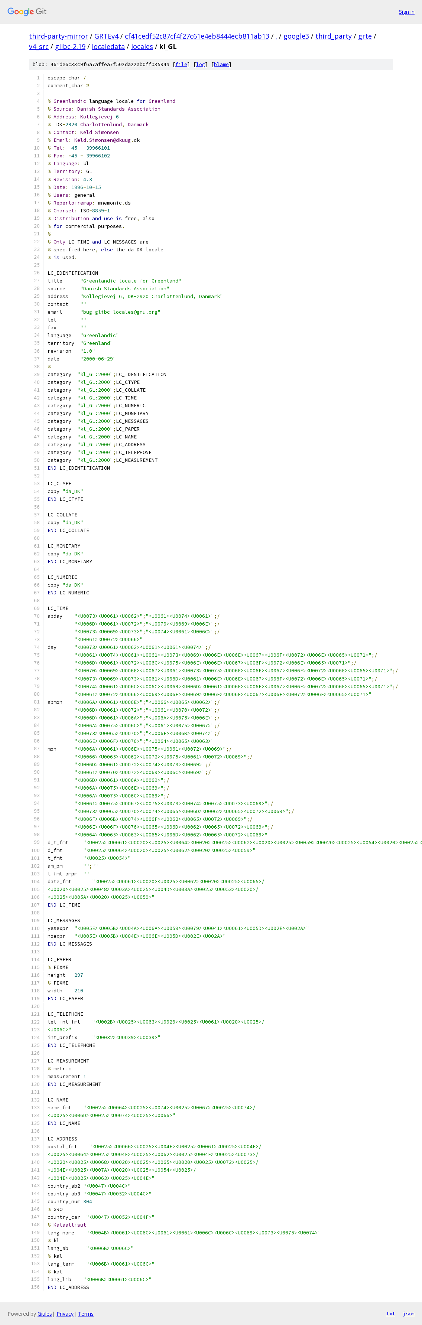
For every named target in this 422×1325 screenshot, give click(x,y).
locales (142, 46)
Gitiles (45, 1313)
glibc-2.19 (70, 46)
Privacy (65, 1313)
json (409, 1313)
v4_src (39, 46)
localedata (108, 46)
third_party (333, 36)
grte (365, 36)
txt (390, 1313)
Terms (86, 1313)
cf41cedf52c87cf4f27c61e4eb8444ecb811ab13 (197, 36)
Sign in (407, 11)
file (181, 64)
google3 (296, 36)
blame (221, 64)
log (200, 64)
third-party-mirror (58, 36)
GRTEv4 (106, 36)
